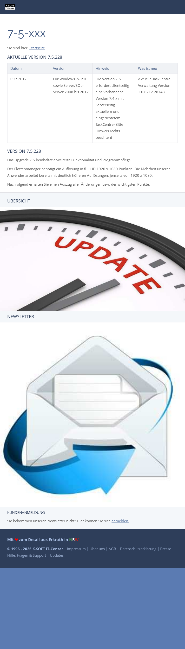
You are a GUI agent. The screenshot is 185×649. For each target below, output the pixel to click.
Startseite (37, 47)
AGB (113, 548)
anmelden (120, 520)
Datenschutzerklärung (138, 548)
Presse (166, 548)
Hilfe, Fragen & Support (27, 555)
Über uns (98, 548)
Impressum (77, 548)
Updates (57, 555)
